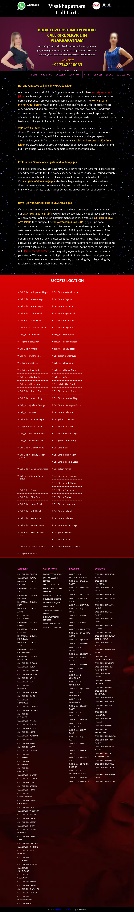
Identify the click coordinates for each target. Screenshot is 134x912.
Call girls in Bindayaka (29, 377)
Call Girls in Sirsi (61, 447)
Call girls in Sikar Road (64, 384)
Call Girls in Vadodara (28, 811)
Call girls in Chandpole (30, 355)
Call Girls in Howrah (27, 864)
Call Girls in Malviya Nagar (31, 299)
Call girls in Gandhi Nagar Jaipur (31, 477)
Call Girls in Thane (26, 790)
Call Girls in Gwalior (27, 739)
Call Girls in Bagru (27, 490)
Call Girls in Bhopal (27, 728)
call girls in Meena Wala (30, 426)
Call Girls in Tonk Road (30, 320)
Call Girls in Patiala (26, 721)
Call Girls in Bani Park (64, 320)
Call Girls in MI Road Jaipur (32, 419)
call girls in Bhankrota (29, 370)
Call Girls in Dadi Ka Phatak (32, 546)
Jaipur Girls (48, 606)
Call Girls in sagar (26, 747)
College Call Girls (52, 584)
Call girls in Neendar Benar (32, 433)
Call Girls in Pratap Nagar (31, 306)
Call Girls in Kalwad (63, 511)
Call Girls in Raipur (26, 885)
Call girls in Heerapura (29, 384)
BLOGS (109, 74)
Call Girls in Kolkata (27, 778)
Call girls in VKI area (63, 532)
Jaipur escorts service (36, 251)
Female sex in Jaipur (52, 623)
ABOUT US (46, 74)
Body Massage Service (53, 574)
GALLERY (60, 74)
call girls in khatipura (63, 362)
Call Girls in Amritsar (27, 706)
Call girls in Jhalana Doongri (32, 405)
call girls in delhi (26, 678)
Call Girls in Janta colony (30, 398)
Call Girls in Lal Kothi (63, 412)
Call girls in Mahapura (64, 419)
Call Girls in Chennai (27, 775)
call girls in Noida (26, 667)
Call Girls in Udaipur (27, 578)
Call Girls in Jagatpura (64, 327)
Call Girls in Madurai (27, 881)
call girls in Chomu (62, 377)
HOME (34, 74)
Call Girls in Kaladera (63, 518)
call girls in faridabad (28, 670)
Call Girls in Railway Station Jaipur (32, 456)
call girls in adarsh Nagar (65, 341)
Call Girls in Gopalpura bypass (33, 468)
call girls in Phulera (28, 553)
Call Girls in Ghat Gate (29, 497)
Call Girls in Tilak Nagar (65, 454)
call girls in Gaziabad (27, 674)
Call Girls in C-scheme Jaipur (32, 327)
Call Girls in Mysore (27, 903)
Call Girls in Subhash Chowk (67, 546)
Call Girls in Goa (25, 682)
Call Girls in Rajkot (26, 826)
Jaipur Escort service (62, 909)
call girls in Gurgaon (27, 663)
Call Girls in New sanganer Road (31, 534)
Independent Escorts (53, 595)
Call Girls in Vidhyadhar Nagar (33, 292)
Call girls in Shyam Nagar (31, 440)
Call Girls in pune (25, 782)
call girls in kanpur (27, 696)
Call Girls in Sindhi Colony (31, 447)
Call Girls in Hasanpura (64, 504)
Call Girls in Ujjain (26, 743)
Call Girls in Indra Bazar (65, 391)
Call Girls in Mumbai (27, 750)
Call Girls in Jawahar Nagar (66, 398)
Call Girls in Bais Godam (65, 475)
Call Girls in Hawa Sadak (30, 504)
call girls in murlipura (64, 334)
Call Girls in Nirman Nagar (31, 525)
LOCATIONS (74, 74)
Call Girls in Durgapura (64, 490)
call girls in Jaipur (52, 627)
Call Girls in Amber (28, 348)
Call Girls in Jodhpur (27, 574)
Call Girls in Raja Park (64, 299)
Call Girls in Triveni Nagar (66, 525)
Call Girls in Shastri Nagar (66, 433)
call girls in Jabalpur (27, 736)
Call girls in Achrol (62, 468)
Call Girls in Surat (26, 732)
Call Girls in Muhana (63, 426)
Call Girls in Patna (26, 807)
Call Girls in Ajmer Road (30, 313)
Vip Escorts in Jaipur (52, 602)
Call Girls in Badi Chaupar (66, 483)
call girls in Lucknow (27, 692)
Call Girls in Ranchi (26, 818)
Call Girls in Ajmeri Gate (30, 391)
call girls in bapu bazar (64, 348)
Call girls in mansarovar (65, 355)
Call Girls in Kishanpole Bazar (67, 405)
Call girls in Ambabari (29, 334)
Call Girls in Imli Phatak (30, 511)
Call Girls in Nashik (26, 814)
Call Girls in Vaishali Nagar (66, 292)
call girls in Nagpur (27, 786)
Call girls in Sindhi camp (65, 440)
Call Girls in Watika (62, 539)
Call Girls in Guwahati (28, 889)
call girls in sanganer (29, 341)
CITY (86, 74)
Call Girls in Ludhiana (28, 710)
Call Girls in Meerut (26, 822)
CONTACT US (123, 74)
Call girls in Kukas (27, 412)
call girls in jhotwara (29, 362)
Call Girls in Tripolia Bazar (66, 461)
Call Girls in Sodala (62, 497)
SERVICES (98, 74)
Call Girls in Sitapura (63, 306)
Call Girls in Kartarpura (30, 518)
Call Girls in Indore (26, 724)
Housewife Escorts (52, 599)
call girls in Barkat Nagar (65, 370)
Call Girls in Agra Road (64, 313)
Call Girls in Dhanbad (27, 847)
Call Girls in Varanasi (27, 843)
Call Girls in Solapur (27, 892)
